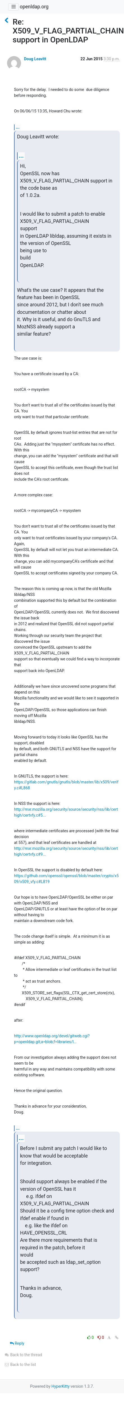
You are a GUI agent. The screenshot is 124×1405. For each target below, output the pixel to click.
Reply (17, 1343)
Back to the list (20, 1364)
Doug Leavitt (35, 59)
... (18, 127)
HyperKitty (60, 1386)
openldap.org (34, 6)
